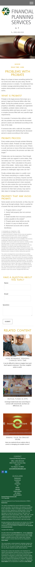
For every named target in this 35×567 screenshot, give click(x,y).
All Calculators (17, 495)
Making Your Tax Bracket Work (17, 438)
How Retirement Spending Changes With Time (17, 359)
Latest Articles (17, 491)
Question (6, 305)
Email (6, 294)
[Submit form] (7, 321)
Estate (17, 482)
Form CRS (6, 498)
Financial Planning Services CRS (8, 496)
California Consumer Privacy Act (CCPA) (16, 523)
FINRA (28, 532)
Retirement (17, 478)
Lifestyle (17, 489)
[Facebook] (18, 28)
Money (17, 487)
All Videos (17, 493)
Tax (18, 485)
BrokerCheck (4, 502)
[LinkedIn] (16, 28)
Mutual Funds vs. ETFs (17, 399)
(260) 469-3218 (17, 32)
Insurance (17, 484)
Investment (17, 480)
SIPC (31, 532)
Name (6, 283)
